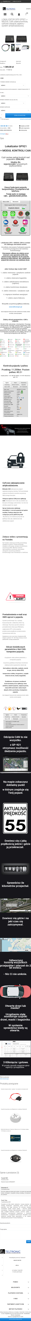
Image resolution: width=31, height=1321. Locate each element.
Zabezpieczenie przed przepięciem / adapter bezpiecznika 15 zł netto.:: (15, 91)
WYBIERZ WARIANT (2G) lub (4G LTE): (9, 99)
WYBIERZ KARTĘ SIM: (5, 107)
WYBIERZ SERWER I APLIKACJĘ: (8, 82)
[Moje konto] (19, 14)
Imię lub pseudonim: (5, 1223)
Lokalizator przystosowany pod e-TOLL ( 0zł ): (11, 74)
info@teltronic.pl (6, 1)
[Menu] (5, 14)
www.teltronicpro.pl (15, 307)
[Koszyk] (25, 14)
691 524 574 (18, 1313)
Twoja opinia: (3, 1229)
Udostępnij (2, 133)
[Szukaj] (12, 14)
